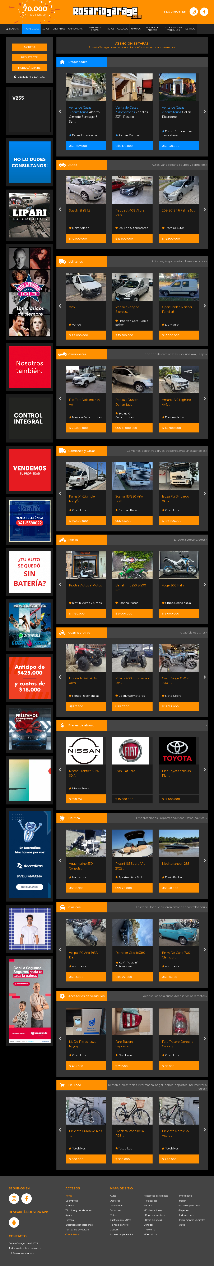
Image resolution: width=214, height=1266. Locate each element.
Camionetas (116, 1205)
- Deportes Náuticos (154, 1215)
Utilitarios (115, 1200)
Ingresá (29, 47)
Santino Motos (126, 602)
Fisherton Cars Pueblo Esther (131, 322)
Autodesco (78, 966)
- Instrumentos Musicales (191, 1220)
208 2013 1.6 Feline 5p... (178, 210)
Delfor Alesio (79, 228)
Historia (69, 1220)
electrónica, (129, 1084)
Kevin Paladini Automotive (127, 964)
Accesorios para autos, (158, 996)
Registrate (29, 57)
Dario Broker (172, 877)
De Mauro (170, 324)
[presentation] (59, 112)
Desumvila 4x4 (173, 417)
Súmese (69, 1205)
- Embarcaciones (153, 1210)
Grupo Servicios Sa (176, 602)
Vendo (75, 324)
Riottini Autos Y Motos (85, 585)
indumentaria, (198, 1084)
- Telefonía (149, 1229)
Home (68, 1195)
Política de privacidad (77, 1229)
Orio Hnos (77, 510)
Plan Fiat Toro (125, 771)
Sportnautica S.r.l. (128, 877)
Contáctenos (72, 1234)
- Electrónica (151, 1234)
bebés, (169, 1084)
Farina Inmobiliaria (83, 135)
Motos (113, 1215)
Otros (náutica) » (196, 818)
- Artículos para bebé (189, 1205)
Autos (113, 1195)
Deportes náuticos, (172, 818)
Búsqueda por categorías (79, 1224)
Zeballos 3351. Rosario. (132, 112)
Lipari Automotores (130, 695)
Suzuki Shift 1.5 (79, 210)
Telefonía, (114, 1084)
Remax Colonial (128, 135)
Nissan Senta (79, 788)
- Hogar (182, 1200)
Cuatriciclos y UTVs (120, 1220)
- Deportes (183, 1210)
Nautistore (77, 877)
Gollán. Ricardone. (177, 112)
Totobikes (77, 1148)
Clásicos (114, 1229)
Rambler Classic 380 (130, 953)
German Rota (126, 510)
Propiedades (150, 1200)
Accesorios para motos (189, 996)
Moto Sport (171, 695)
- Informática (185, 1195)
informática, (146, 1084)
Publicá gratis (29, 67)
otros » (202, 1088)
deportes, (182, 1084)
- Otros (181, 1224)
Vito (72, 307)
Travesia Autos (173, 228)
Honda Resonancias (84, 695)
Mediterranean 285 (175, 864)
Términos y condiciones (78, 1210)
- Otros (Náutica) (153, 1220)
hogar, (159, 1084)
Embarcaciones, (147, 818)
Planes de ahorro (119, 1224)
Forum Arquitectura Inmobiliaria (177, 133)
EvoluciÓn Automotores (124, 415)
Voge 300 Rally (173, 585)
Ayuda (69, 1215)
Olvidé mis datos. (29, 76)
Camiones (115, 1210)
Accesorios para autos (121, 1234)
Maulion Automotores (131, 228)
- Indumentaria (186, 1215)
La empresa (71, 1200)
